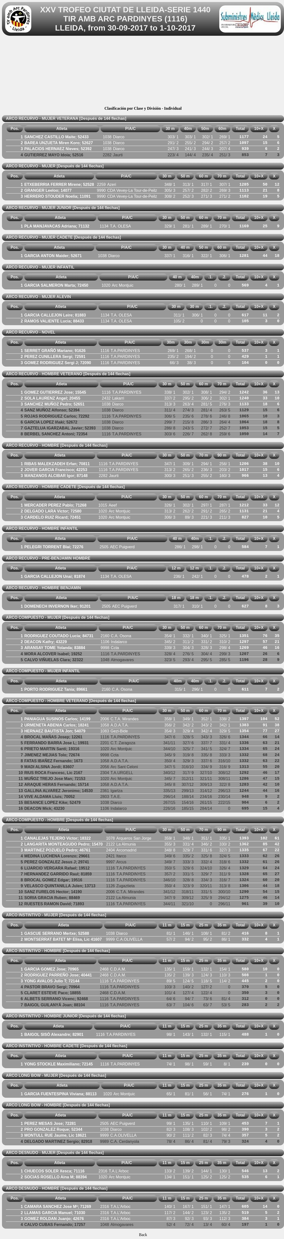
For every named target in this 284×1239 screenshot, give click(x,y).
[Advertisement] (143, 71)
